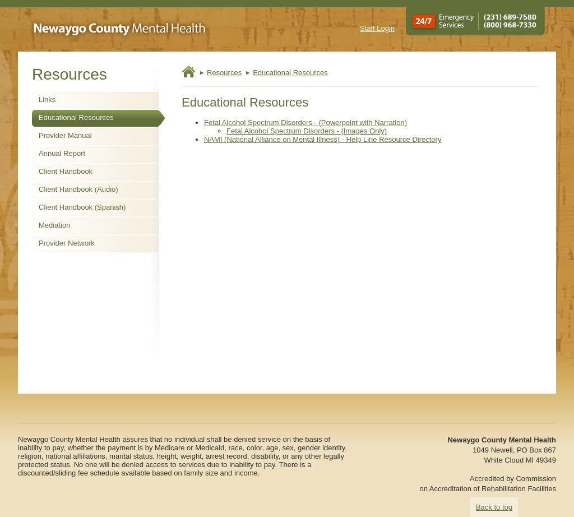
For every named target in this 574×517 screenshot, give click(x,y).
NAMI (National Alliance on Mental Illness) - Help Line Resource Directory (322, 139)
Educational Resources (76, 117)
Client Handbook (65, 171)
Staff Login (377, 28)
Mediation (54, 225)
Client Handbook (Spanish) (82, 207)
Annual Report (62, 153)
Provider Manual (65, 135)
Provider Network (67, 243)
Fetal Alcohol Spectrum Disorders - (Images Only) (306, 131)
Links (47, 99)
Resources (224, 72)
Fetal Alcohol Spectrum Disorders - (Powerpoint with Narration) (305, 122)
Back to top (494, 507)
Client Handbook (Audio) (78, 189)
